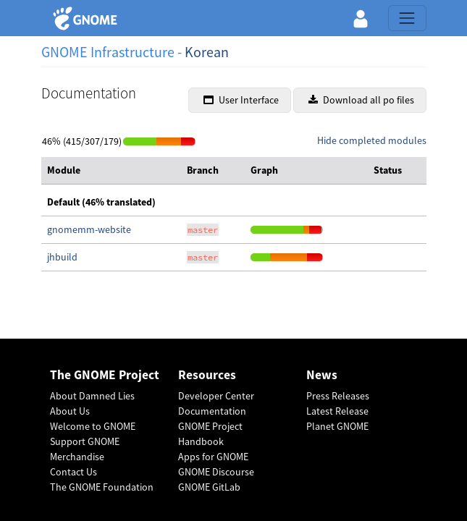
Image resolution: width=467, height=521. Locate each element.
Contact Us (73, 471)
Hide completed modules (371, 140)
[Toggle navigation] (407, 18)
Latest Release (337, 411)
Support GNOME (84, 441)
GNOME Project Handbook (210, 434)
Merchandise (77, 456)
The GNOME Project (104, 375)
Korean (207, 52)
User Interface (241, 99)
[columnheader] (111, 171)
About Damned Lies (92, 395)
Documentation (212, 411)
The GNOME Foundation (101, 487)
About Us (70, 411)
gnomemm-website (89, 229)
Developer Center (216, 395)
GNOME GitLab (209, 487)
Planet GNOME (337, 426)
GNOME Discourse (216, 471)
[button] (360, 18)
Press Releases (337, 395)
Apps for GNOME (213, 456)
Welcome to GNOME (92, 426)
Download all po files (361, 99)
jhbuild (62, 256)
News (321, 375)
